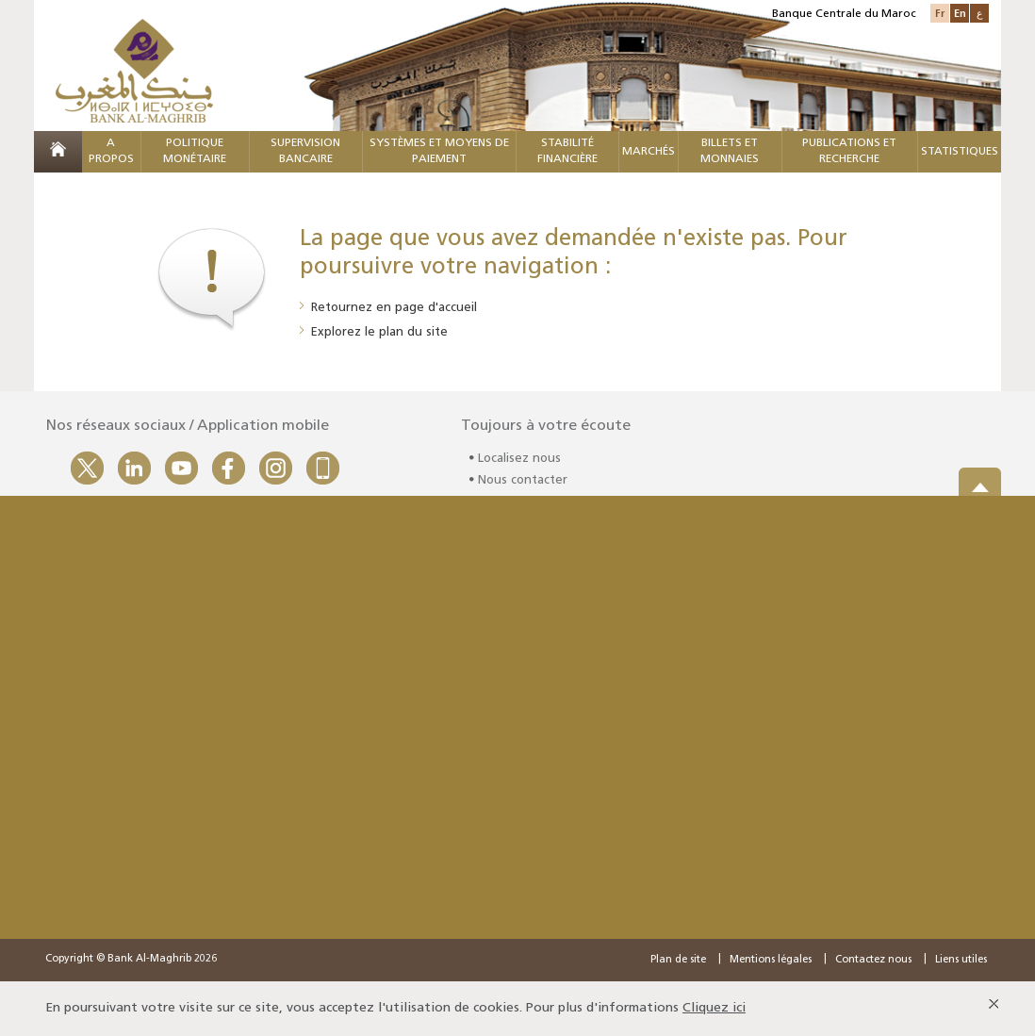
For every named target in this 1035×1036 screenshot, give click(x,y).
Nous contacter (522, 486)
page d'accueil (436, 308)
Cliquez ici (714, 1008)
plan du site (413, 332)
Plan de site (678, 960)
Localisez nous (519, 464)
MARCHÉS (648, 151)
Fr (940, 13)
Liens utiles (961, 960)
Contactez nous (873, 960)
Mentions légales (771, 960)
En (960, 13)
